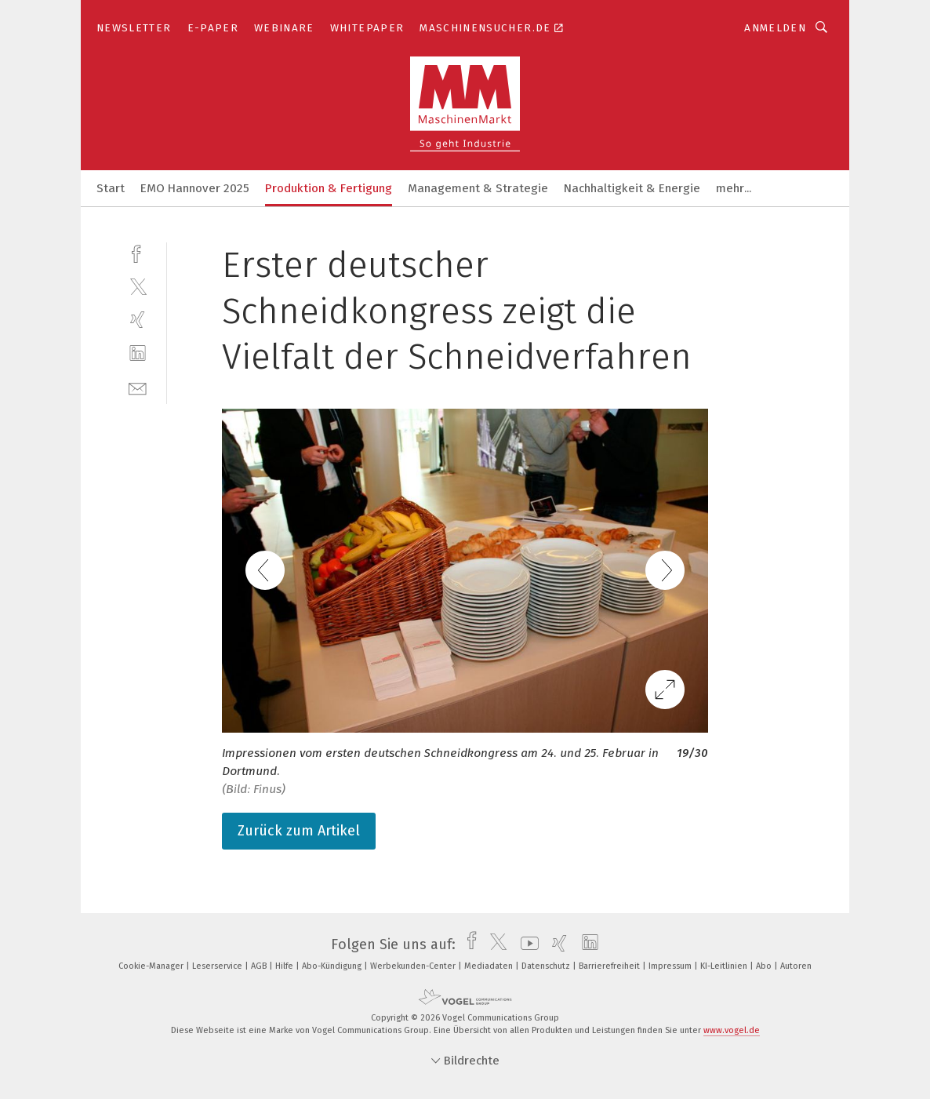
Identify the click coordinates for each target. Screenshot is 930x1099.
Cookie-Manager (152, 966)
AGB (260, 966)
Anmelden (775, 28)
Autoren (796, 966)
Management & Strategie (478, 188)
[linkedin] (137, 353)
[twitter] (137, 286)
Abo (765, 966)
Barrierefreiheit (610, 966)
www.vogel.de (731, 1030)
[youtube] (526, 944)
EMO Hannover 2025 (194, 188)
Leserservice (218, 966)
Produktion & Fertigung (328, 188)
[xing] (137, 319)
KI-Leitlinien (725, 966)
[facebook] (137, 252)
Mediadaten (489, 966)
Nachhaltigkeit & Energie (632, 188)
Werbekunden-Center (414, 966)
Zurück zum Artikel (299, 830)
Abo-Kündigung (333, 966)
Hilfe (285, 966)
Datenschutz (546, 966)
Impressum (671, 966)
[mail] (137, 387)
